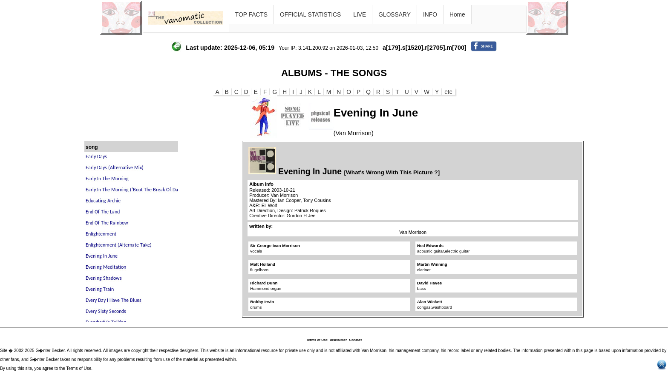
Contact (355, 340)
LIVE (359, 14)
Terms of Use (317, 340)
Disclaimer (338, 340)
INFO (430, 14)
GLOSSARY (394, 14)
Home (457, 14)
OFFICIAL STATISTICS (310, 14)
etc (448, 91)
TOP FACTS (251, 14)
